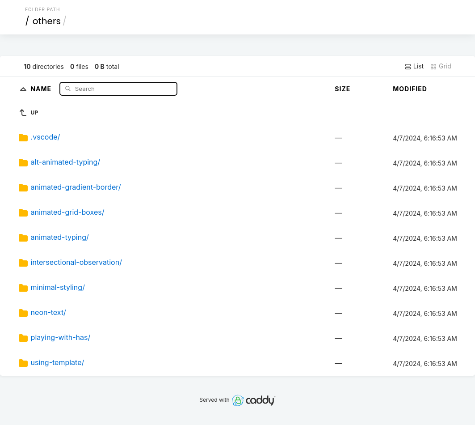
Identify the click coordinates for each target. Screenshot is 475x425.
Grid (440, 66)
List (414, 66)
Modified (410, 89)
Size (342, 89)
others (47, 21)
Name (41, 88)
